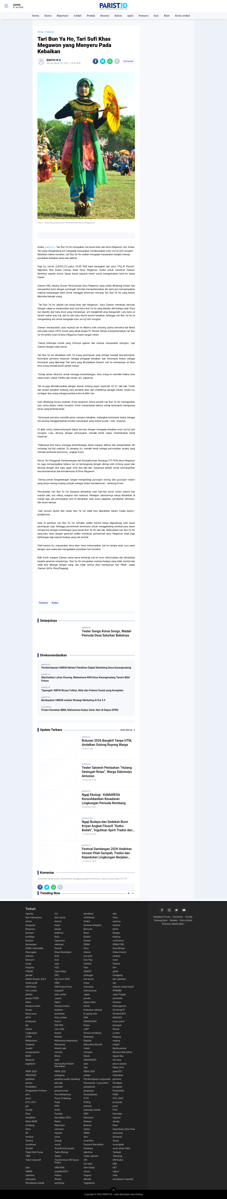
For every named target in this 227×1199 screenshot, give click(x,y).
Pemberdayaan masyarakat (97, 1079)
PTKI (115, 1110)
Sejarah (58, 1133)
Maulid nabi (60, 1048)
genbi (115, 971)
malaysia (29, 1044)
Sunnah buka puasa (64, 1148)
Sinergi (58, 1140)
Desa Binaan (119, 948)
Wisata (58, 1179)
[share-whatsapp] (110, 61)
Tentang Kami (160, 920)
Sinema (29, 1140)
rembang (29, 1125)
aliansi (28, 921)
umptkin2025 (61, 1171)
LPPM (28, 1036)
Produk (91, 15)
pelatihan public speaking (67, 1079)
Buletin (87, 936)
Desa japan (30, 952)
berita (35, 15)
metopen (88, 1052)
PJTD (86, 1098)
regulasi (117, 1117)
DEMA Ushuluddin (34, 948)
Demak (58, 948)
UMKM (28, 1171)
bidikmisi (59, 933)
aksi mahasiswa (33, 917)
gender (28, 975)
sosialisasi (30, 1144)
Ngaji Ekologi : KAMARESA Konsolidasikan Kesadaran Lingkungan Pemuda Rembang (104, 799)
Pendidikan (30, 1086)
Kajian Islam (90, 1002)
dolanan (29, 956)
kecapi (28, 1010)
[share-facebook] (95, 61)
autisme (117, 921)
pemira (28, 1083)
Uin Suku (88, 1163)
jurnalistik (117, 998)
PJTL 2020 (118, 1098)
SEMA (87, 1133)
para (86, 1063)
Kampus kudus (32, 1006)
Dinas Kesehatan (63, 952)
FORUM (29, 971)
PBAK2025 (30, 1075)
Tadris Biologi (61, 1152)
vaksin (116, 1171)
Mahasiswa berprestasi (66, 1040)
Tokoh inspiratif (33, 1160)
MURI (28, 1056)
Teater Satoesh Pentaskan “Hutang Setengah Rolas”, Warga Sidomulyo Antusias (107, 772)
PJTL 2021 (30, 1102)
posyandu (117, 1102)
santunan (59, 1129)
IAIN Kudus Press (63, 986)
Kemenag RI (119, 1010)
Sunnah (29, 1148)
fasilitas (87, 963)
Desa (86, 948)
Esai (156, 15)
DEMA (87, 944)
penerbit (59, 1086)
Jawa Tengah (119, 994)
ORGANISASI (90, 1060)
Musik (87, 1056)
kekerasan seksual (93, 1010)
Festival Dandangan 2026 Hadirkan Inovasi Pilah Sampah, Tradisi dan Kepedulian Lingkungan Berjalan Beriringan (107, 853)
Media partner (120, 1048)
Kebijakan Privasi (161, 917)
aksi (115, 913)
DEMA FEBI (118, 944)
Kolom (118, 15)
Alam (115, 917)
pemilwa (117, 1079)
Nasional (29, 1060)
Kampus (117, 1002)
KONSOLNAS (90, 1021)
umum (87, 1171)
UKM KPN (59, 1167)
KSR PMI (59, 1025)
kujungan (117, 1025)
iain (114, 983)
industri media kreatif (123, 986)
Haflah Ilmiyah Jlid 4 (35, 979)
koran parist (119, 1021)
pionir (28, 1098)
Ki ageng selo (90, 1013)
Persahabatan (90, 1094)
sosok (58, 1144)
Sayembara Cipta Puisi (124, 1129)
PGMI (115, 1094)
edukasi (116, 956)
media (87, 1048)
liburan (116, 1029)
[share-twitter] (102, 61)
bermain (29, 933)
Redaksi (174, 920)
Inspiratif (59, 990)
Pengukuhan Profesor (36, 1090)
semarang (118, 1133)
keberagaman (119, 1006)
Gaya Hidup (60, 971)
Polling (87, 1102)
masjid (116, 1044)
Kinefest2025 (119, 1013)
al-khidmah (89, 917)
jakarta (28, 994)
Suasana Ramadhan (93, 1144)
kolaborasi (30, 1021)
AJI (56, 913)
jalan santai (60, 994)
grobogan (88, 975)
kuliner (28, 1029)
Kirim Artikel (182, 15)
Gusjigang (118, 975)
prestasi (88, 1106)
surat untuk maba (121, 1148)
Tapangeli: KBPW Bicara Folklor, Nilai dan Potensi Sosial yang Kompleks (82, 690)
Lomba (116, 1033)
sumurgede (118, 1144)
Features (143, 15)
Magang (117, 1036)
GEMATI (88, 971)
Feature (116, 963)
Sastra (47, 15)
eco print (88, 956)
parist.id (49, 246)
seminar (29, 1137)
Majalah (88, 1040)
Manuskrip (60, 1044)
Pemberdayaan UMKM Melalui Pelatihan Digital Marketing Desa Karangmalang (86, 667)
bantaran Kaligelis (92, 925)
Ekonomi (29, 960)
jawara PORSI (32, 998)
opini (130, 15)
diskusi (87, 952)
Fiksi (86, 967)
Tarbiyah (117, 1152)
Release (87, 1121)
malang (116, 1040)
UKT (115, 1167)
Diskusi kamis (119, 952)
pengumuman (61, 1090)
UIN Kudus (118, 1160)
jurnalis (87, 998)
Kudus (55, 603)
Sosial (116, 1140)
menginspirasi (32, 1052)
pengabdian (89, 1086)
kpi (26, 1025)
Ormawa (117, 1060)
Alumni (58, 921)
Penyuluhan (118, 1090)
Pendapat (117, 1083)
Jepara (58, 998)
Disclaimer (178, 917)
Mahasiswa (31, 1040)
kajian (58, 1002)
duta (57, 956)
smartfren (88, 1140)
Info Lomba (31, 990)
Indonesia (88, 986)
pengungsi (89, 1090)
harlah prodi (31, 983)
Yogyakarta (89, 1183)
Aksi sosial (60, 917)
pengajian (117, 1086)
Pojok (57, 1102)
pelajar (87, 1075)
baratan (88, 818)
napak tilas (118, 1056)
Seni (86, 1137)
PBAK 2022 (60, 1071)
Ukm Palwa (89, 1167)
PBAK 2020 (31, 1071)
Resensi (104, 15)
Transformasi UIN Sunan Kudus (67, 1161)
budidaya (29, 936)
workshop (59, 1183)
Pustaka (59, 1113)
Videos (58, 1175)
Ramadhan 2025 (63, 1117)
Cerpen (87, 940)
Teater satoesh (91, 1156)
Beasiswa (30, 929)
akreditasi (88, 913)
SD (26, 1133)
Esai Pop (88, 960)
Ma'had (58, 1036)
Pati (85, 1067)
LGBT (86, 1029)
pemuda (59, 1083)
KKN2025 (117, 1017)
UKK (115, 1163)
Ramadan (117, 1113)
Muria (57, 1056)
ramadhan (30, 1117)
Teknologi (117, 1156)
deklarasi (59, 944)
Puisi (27, 1113)
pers (27, 1094)
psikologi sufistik (92, 1110)
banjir (57, 925)
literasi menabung (92, 1033)
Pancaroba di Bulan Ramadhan (64, 1065)
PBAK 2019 (118, 1067)
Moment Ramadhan (122, 1052)
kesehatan (60, 1013)
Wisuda (87, 1179)
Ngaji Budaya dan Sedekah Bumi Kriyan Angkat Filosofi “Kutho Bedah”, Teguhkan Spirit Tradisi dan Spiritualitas (107, 826)
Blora (86, 933)
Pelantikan (118, 1075)
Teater (58, 1156)
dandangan (31, 944)
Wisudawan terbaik (34, 1183)
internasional (90, 990)
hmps (86, 983)
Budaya (116, 933)
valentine (29, 1175)
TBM (27, 1156)
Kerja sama (31, 1013)
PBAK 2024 (89, 1071)
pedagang (60, 1075)
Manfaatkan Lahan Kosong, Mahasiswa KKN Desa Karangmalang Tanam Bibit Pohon (85, 679)
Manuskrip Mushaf (93, 1044)
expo (57, 963)
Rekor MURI (31, 1121)
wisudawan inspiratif (123, 1179)
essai (115, 960)
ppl (26, 1106)
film (115, 967)
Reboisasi (88, 1117)
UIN (85, 1160)
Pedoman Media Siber (173, 924)
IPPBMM (117, 990)
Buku (57, 936)
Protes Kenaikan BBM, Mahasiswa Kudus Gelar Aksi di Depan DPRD (79, 709)
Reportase (62, 15)
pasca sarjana (120, 1063)
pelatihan (30, 1079)
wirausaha (30, 1179)
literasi (58, 1033)
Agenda (29, 913)
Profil (57, 1110)
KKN (86, 1017)
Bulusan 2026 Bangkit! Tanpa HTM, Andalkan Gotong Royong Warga (107, 743)
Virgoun (87, 1175)
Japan (87, 994)
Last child (59, 1029)
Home (40, 32)
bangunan (30, 925)
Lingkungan (31, 1033)
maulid (28, 1048)
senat (57, 1137)
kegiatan (59, 1010)
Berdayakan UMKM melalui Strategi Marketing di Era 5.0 (73, 700)
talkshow (88, 1152)
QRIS (86, 1113)
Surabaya (88, 1148)
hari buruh (89, 979)
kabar (28, 1002)
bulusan (29, 940)
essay (28, 963)
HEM (57, 983)
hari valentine (119, 979)
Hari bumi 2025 (62, 979)
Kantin (87, 1006)
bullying (116, 936)
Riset (167, 15)
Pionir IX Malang (63, 1098)
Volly (115, 1175)
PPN (57, 1106)
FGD (57, 967)
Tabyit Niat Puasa (34, 1152)
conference (118, 940)
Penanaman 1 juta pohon (96, 1083)
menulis (58, 1052)
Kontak (188, 917)
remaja (116, 1121)
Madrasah (88, 1036)
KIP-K (28, 1017)
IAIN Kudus (31, 986)
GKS (57, 975)
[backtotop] (113, 1190)
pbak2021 (118, 1071)
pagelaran (30, 1063)
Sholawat (117, 1137)
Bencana (88, 929)
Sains (28, 1129)
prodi (115, 1106)
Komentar (128, 61)
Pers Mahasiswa (63, 1094)
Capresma (60, 940)
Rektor (58, 1121)
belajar (58, 929)
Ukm (27, 1167)
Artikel (77, 15)
